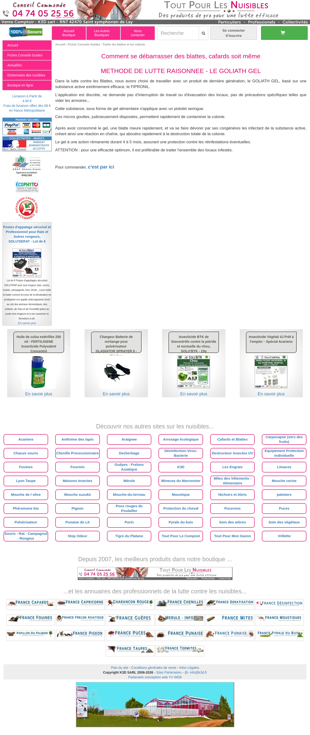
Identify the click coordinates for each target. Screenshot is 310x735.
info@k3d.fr (198, 672)
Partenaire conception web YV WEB (155, 677)
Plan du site (119, 668)
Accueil (60, 44)
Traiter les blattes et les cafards (123, 44)
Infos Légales (189, 668)
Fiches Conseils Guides (84, 44)
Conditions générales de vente (153, 668)
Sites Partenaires (169, 672)
